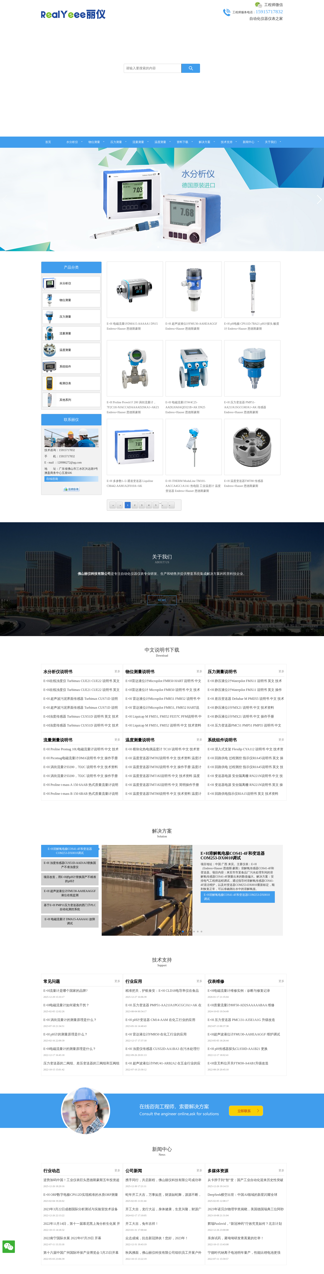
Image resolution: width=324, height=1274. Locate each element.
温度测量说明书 (139, 883)
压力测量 (116, 142)
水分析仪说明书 (57, 814)
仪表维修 (216, 1092)
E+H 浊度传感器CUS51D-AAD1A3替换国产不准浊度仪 (70, 990)
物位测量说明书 (139, 814)
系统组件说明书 (222, 883)
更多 (117, 814)
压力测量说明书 (222, 814)
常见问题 (51, 1092)
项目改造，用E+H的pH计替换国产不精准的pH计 (70, 1004)
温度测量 (160, 142)
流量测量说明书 (57, 883)
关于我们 (270, 142)
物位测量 (94, 142)
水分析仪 (72, 142)
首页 (48, 142)
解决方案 (204, 142)
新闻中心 (248, 142)
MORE (162, 706)
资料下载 (182, 142)
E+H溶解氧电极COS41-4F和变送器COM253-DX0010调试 (70, 976)
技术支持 (226, 142)
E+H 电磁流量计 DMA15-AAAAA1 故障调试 (70, 1047)
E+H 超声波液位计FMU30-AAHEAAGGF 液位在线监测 (70, 1018)
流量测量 (138, 142)
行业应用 (133, 1092)
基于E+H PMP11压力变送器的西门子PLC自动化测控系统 (70, 1032)
